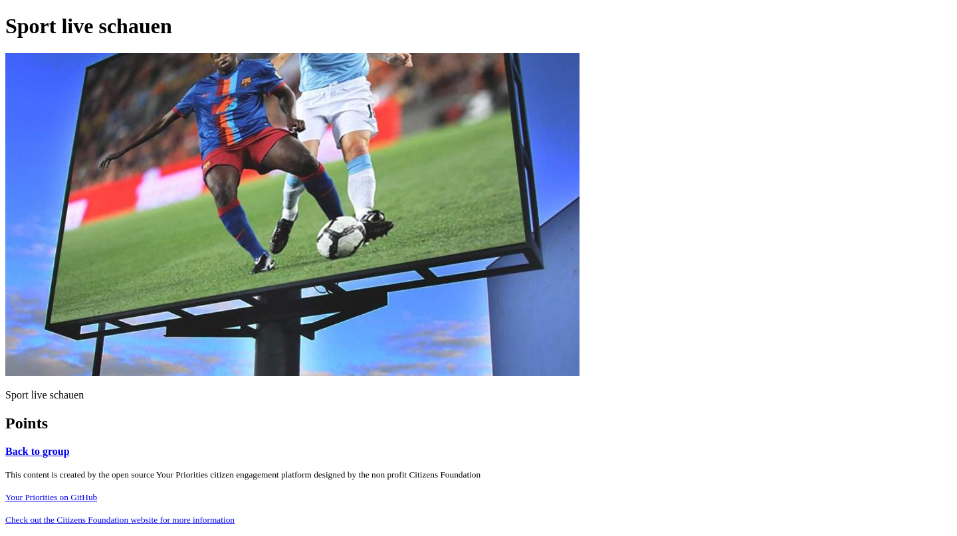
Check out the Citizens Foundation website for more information (120, 520)
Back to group (37, 451)
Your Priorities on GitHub (51, 497)
